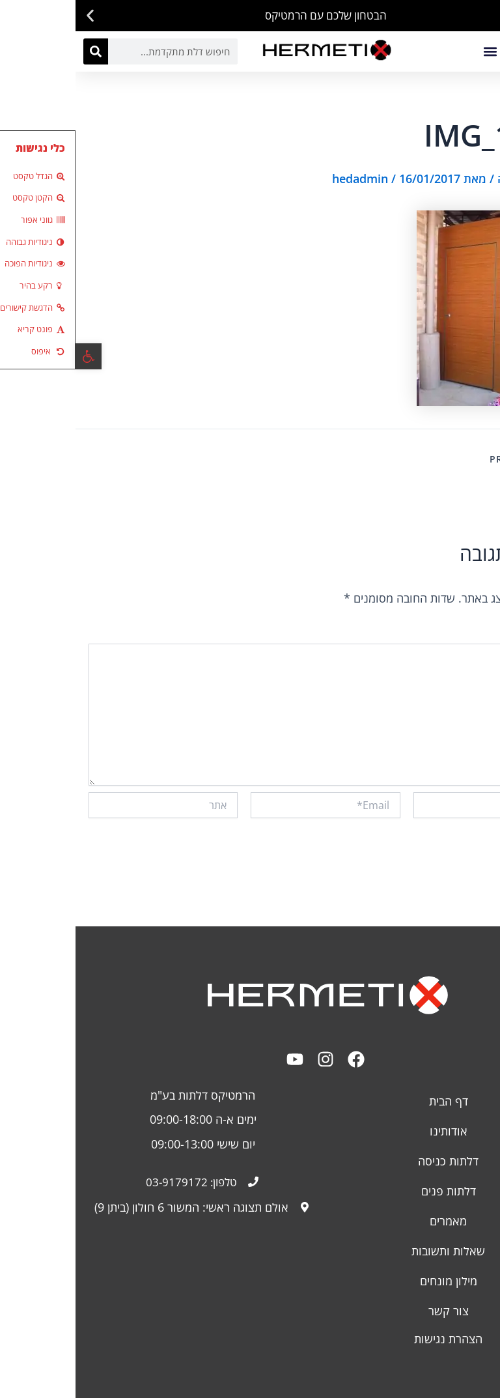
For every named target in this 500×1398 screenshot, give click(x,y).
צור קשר (373, 1310)
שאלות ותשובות (373, 1250)
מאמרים (372, 1220)
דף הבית (373, 1100)
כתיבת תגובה (454, 178)
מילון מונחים (373, 1280)
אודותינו (373, 1130)
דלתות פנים (373, 1190)
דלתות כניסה (372, 1160)
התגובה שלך (459, 635)
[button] (485, 16)
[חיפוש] (20, 51)
